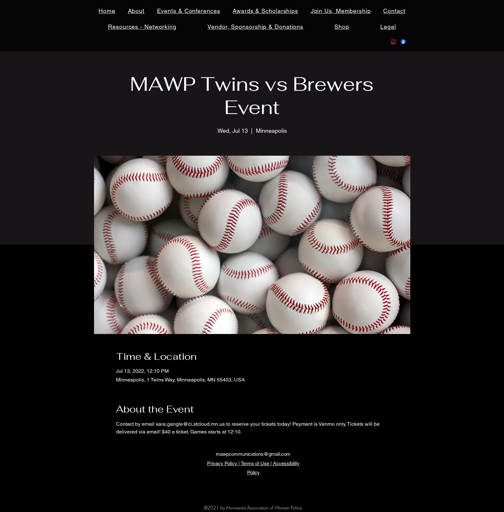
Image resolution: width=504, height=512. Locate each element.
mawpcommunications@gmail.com (253, 454)
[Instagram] (393, 41)
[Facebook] (403, 41)
